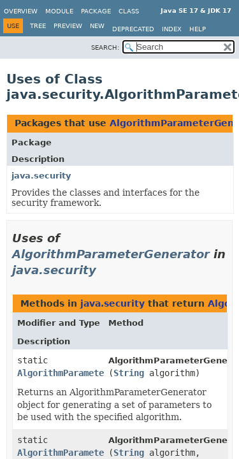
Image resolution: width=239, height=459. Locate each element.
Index (172, 29)
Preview (68, 25)
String (128, 373)
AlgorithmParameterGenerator (111, 254)
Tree (38, 25)
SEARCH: (105, 47)
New (97, 25)
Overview (21, 11)
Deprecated (133, 29)
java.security (41, 175)
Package (96, 11)
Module (59, 11)
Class (129, 11)
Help (197, 29)
